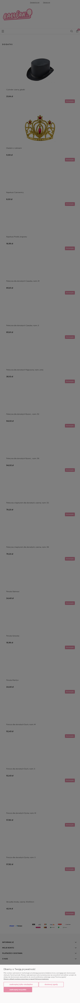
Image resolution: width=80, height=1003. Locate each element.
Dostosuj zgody (51, 984)
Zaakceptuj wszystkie (17, 990)
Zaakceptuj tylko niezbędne (21, 984)
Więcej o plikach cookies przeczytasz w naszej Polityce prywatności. (26, 979)
